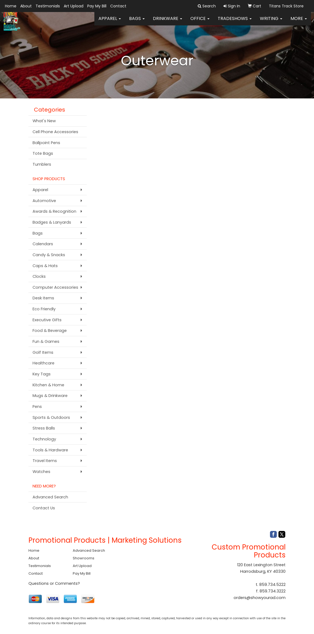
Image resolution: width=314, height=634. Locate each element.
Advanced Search (50, 497)
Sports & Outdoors (51, 417)
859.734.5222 (272, 584)
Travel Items (45, 460)
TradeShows (235, 22)
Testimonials (48, 6)
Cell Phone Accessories (55, 132)
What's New (44, 121)
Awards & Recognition (54, 211)
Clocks (39, 276)
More (298, 22)
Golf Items (43, 352)
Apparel (109, 22)
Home (10, 6)
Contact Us (44, 508)
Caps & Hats (45, 265)
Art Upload (73, 6)
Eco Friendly (44, 309)
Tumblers (42, 164)
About (26, 6)
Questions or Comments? (54, 583)
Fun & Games (46, 341)
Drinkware (167, 22)
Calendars (43, 244)
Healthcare (43, 363)
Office (200, 22)
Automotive (44, 200)
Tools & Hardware (50, 450)
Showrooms (83, 558)
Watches (41, 471)
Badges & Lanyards (52, 222)
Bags (137, 22)
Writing (271, 22)
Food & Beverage (50, 330)
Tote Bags (43, 153)
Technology (44, 439)
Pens (37, 406)
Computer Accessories (55, 287)
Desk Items (43, 298)
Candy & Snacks (49, 255)
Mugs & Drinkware (50, 395)
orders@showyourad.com (260, 597)
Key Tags (42, 374)
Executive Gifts (47, 320)
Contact (118, 6)
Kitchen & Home (48, 385)
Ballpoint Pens (46, 142)
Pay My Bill (96, 6)
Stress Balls (44, 428)
